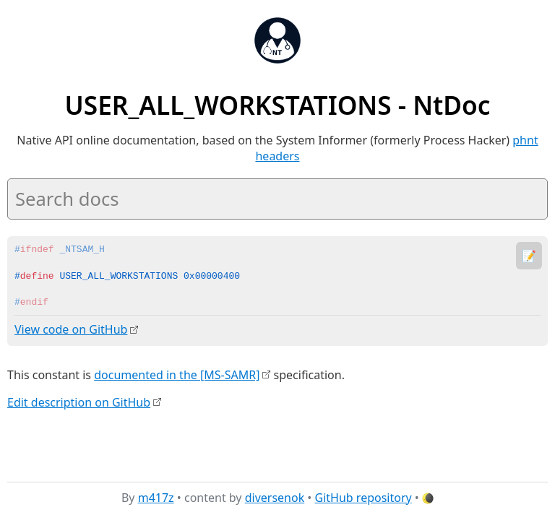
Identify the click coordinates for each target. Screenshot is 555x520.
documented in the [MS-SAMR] (176, 374)
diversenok (275, 498)
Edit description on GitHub (78, 402)
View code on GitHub (70, 329)
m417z (156, 498)
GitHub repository (363, 498)
